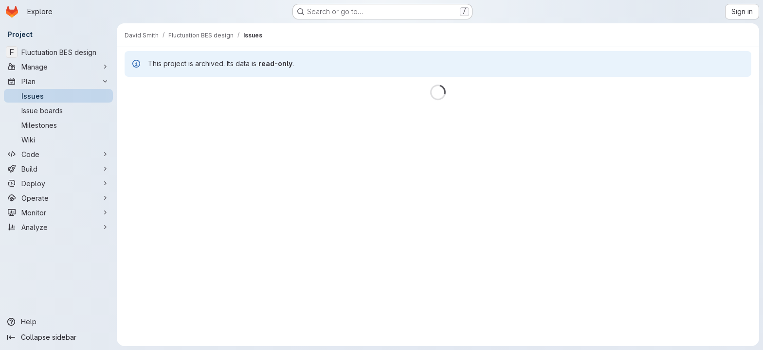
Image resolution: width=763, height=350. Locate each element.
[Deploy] (58, 183)
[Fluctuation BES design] (58, 52)
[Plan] (58, 81)
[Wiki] (58, 139)
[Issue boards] (58, 110)
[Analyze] (58, 227)
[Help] (58, 322)
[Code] (58, 154)
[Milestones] (58, 125)
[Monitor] (58, 212)
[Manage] (58, 66)
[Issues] (58, 96)
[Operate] (58, 198)
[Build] (58, 168)
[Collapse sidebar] (58, 337)
